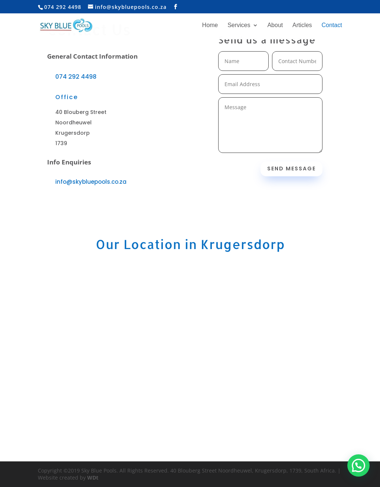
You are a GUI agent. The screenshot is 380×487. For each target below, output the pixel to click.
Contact (331, 25)
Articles (302, 25)
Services (238, 25)
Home (210, 25)
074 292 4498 (75, 76)
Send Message (291, 168)
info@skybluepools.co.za (91, 182)
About (275, 25)
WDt (92, 477)
